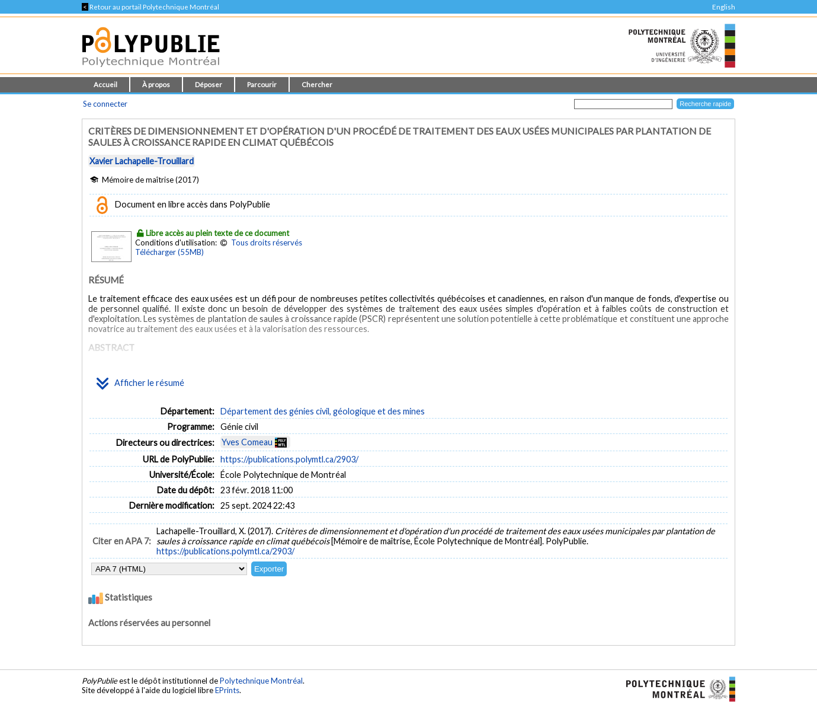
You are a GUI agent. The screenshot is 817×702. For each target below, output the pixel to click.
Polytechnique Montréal (261, 680)
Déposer (208, 84)
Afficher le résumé (140, 384)
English (723, 7)
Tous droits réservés (266, 242)
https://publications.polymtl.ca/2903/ (289, 459)
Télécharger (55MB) (169, 252)
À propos (156, 84)
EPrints (227, 690)
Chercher (317, 84)
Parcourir (262, 84)
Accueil (105, 84)
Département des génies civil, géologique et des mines (322, 411)
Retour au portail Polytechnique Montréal (150, 7)
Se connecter (105, 104)
